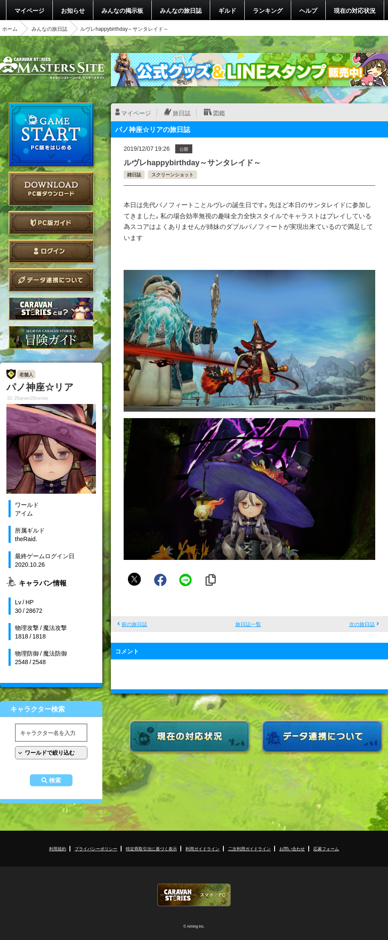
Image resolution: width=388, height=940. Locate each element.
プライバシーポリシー (96, 848)
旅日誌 (182, 112)
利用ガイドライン (202, 848)
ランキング (268, 10)
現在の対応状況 (355, 10)
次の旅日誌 (362, 624)
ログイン (51, 251)
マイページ (29, 10)
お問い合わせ (292, 848)
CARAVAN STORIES (194, 895)
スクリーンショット (172, 174)
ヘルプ (308, 10)
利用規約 (57, 848)
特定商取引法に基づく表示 (151, 848)
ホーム (9, 28)
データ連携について (51, 280)
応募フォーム (326, 848)
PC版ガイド (51, 222)
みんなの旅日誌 (181, 10)
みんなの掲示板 (122, 10)
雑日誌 (134, 174)
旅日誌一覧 (248, 624)
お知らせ (73, 10)
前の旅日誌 (134, 624)
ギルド (227, 10)
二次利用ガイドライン (249, 848)
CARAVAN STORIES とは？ (51, 308)
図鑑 (219, 112)
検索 (55, 780)
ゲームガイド (51, 337)
